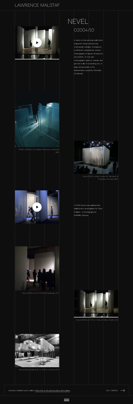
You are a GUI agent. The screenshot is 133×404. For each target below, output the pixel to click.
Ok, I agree (115, 390)
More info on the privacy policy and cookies (52, 390)
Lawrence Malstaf (37, 4)
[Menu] (66, 400)
